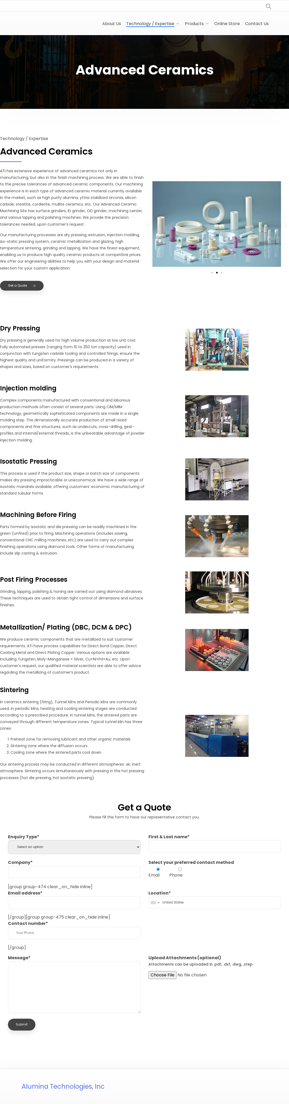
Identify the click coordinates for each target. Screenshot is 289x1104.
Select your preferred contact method (191, 862)
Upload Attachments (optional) (200, 961)
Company (20, 862)
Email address (25, 893)
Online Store (227, 24)
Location (159, 893)
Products (194, 24)
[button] (147, 225)
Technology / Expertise (150, 24)
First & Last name (169, 837)
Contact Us (257, 24)
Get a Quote (22, 285)
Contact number (28, 923)
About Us (111, 24)
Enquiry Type (23, 837)
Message (19, 958)
